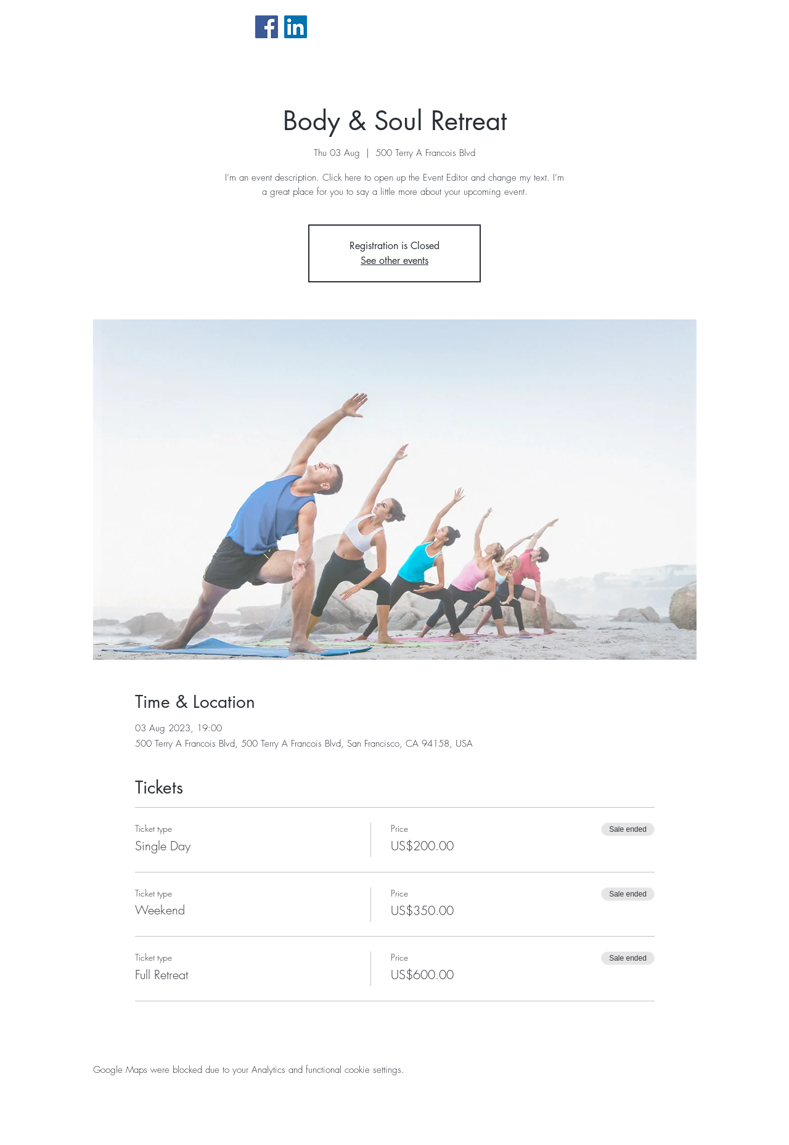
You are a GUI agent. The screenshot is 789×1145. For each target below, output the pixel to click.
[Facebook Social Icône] (266, 26)
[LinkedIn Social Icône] (295, 26)
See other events (394, 260)
